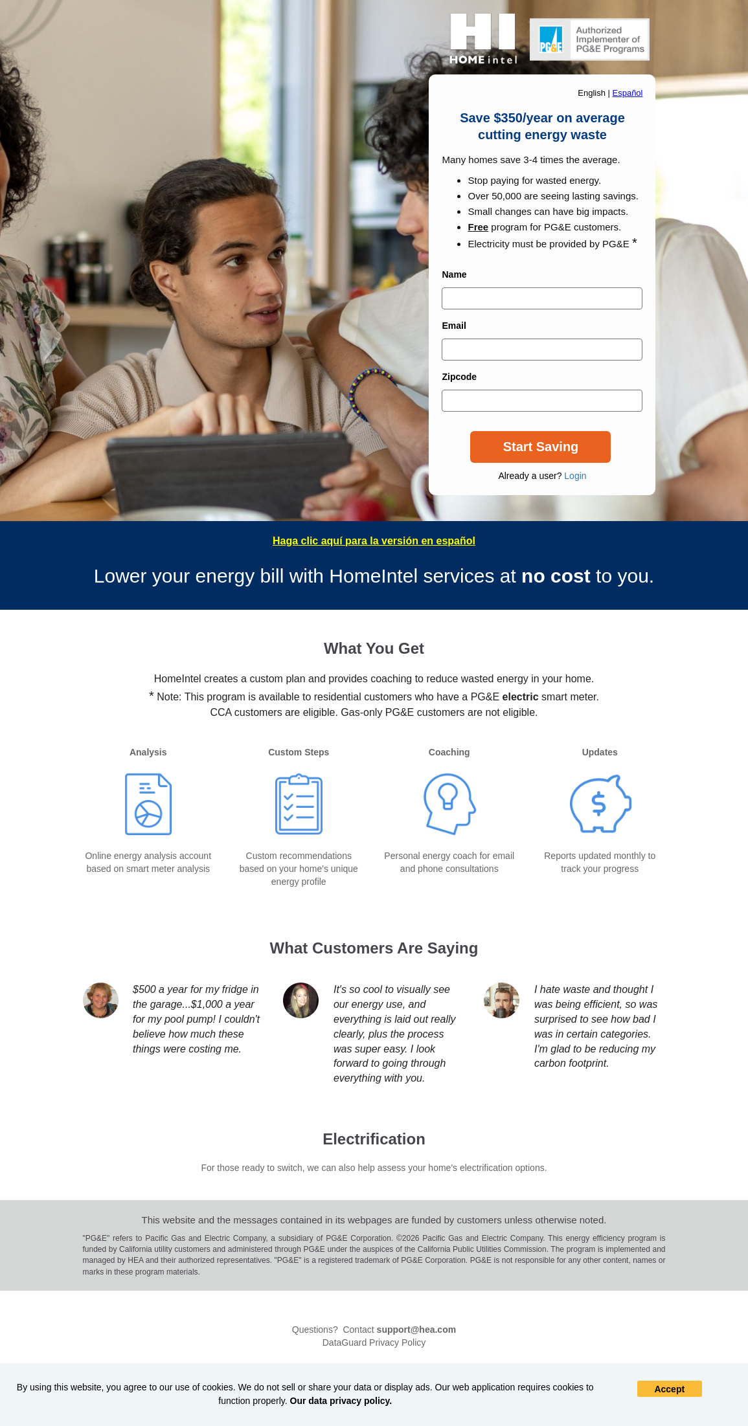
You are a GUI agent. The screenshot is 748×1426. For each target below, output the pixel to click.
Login (575, 476)
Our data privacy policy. (341, 1401)
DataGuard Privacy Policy (374, 1342)
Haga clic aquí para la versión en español (374, 540)
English (592, 93)
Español (628, 93)
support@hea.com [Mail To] (417, 1329)
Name (454, 274)
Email (454, 325)
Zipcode (459, 377)
